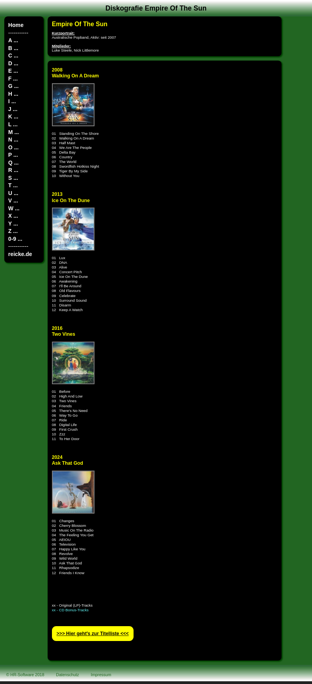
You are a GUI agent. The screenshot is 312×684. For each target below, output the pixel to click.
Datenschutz (67, 674)
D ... (13, 63)
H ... (13, 94)
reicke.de (20, 254)
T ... (13, 185)
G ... (13, 86)
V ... (13, 200)
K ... (13, 116)
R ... (13, 170)
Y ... (13, 223)
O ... (13, 147)
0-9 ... (15, 239)
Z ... (13, 231)
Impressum (101, 674)
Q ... (13, 162)
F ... (13, 78)
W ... (14, 208)
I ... (12, 101)
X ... (13, 216)
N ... (13, 139)
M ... (13, 132)
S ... (13, 178)
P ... (13, 155)
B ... (13, 48)
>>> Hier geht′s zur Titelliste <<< (93, 633)
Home (15, 25)
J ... (12, 109)
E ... (13, 71)
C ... (13, 55)
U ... (13, 193)
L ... (13, 124)
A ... (13, 40)
